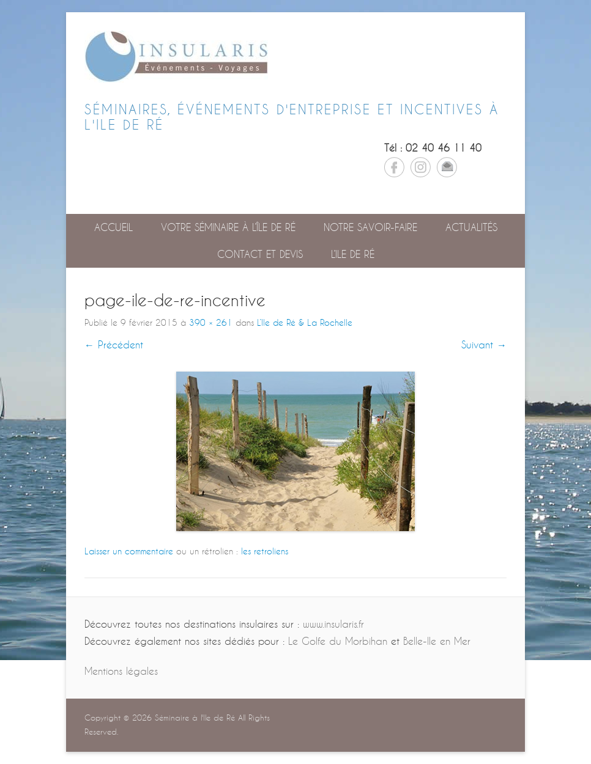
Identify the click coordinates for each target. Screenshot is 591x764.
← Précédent (113, 344)
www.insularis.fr (333, 624)
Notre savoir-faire (370, 227)
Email (447, 167)
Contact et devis (260, 254)
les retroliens (264, 551)
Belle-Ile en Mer (436, 641)
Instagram (421, 167)
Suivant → (484, 344)
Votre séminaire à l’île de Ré (228, 227)
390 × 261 (210, 322)
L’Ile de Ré (352, 254)
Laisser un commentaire (128, 551)
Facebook (394, 167)
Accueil (113, 227)
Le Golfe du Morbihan (337, 641)
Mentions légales (121, 671)
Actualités (471, 227)
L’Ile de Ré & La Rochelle (304, 322)
